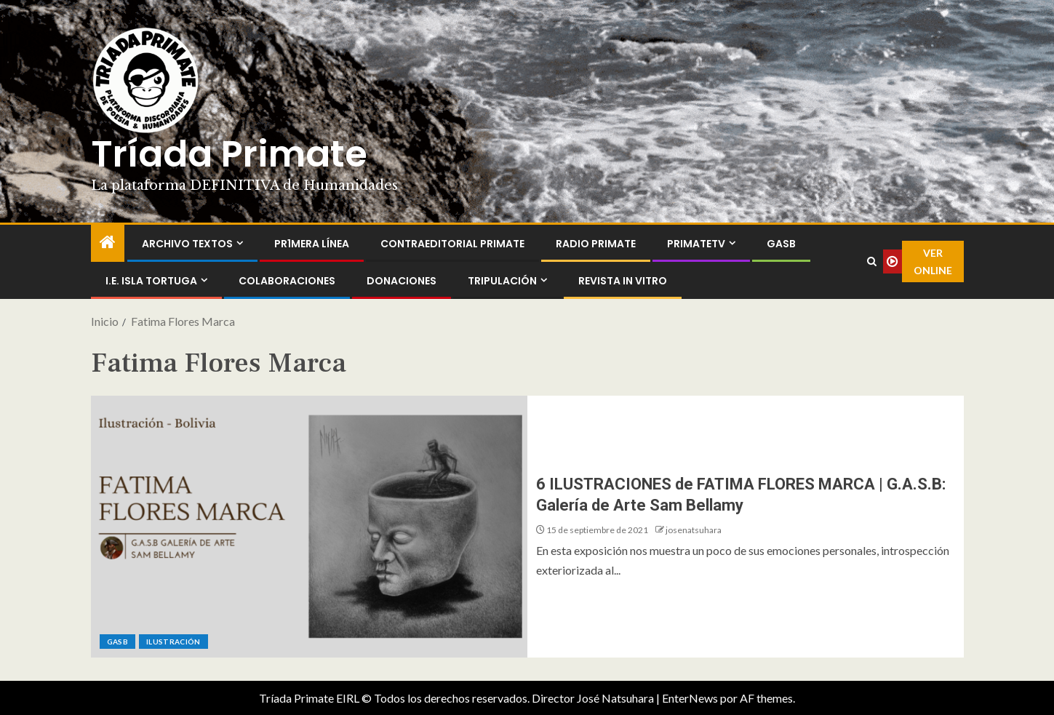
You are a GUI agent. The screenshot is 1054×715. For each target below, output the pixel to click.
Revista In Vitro (622, 280)
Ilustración (173, 641)
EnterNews (690, 698)
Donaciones (401, 280)
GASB (781, 243)
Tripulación (502, 280)
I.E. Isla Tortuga (151, 280)
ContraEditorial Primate (452, 243)
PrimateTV (696, 243)
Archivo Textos (187, 243)
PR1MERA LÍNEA (311, 243)
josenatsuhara (694, 529)
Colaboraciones (287, 280)
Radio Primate (596, 243)
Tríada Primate (229, 154)
